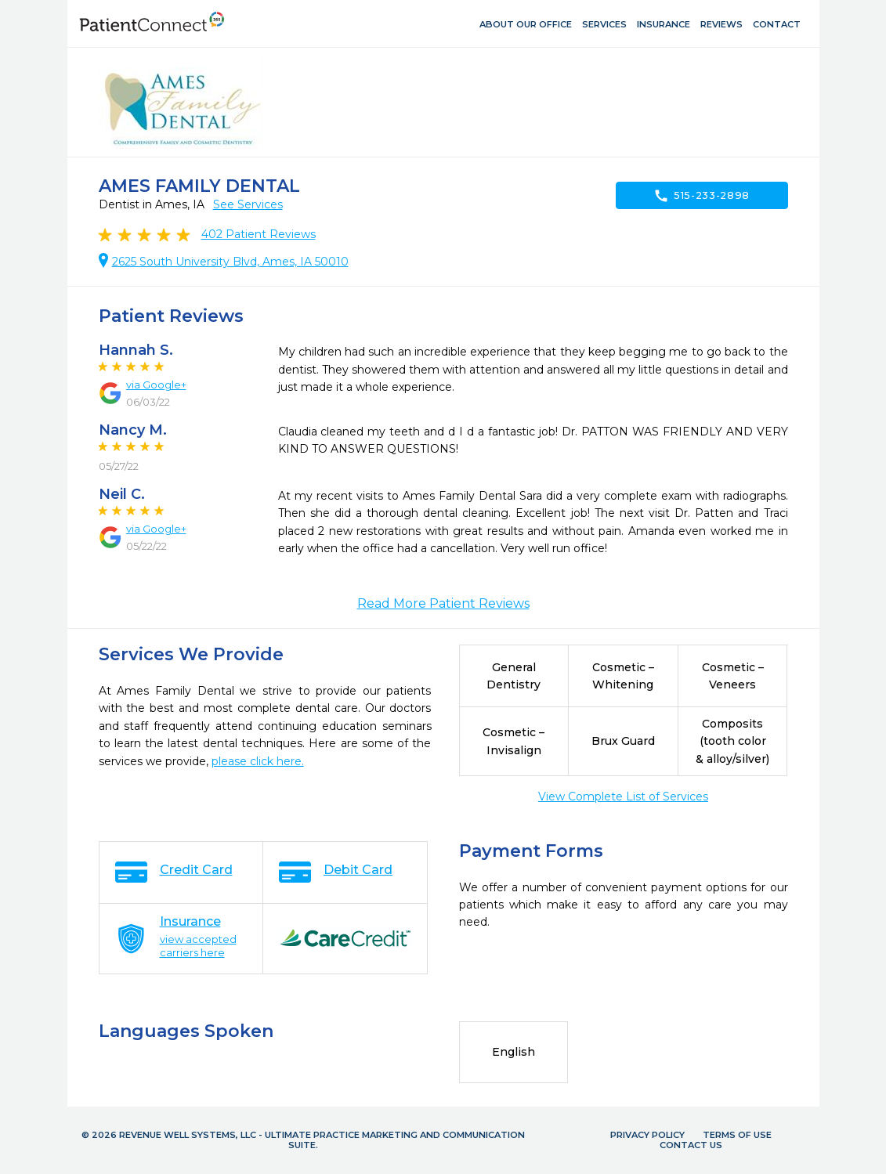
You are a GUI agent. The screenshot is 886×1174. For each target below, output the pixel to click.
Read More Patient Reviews (443, 603)
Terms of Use (737, 1134)
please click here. (258, 761)
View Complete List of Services (623, 796)
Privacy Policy (647, 1134)
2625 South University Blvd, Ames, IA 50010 (230, 262)
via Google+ (156, 384)
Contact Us (691, 1145)
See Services (248, 204)
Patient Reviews (258, 234)
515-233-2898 (701, 196)
